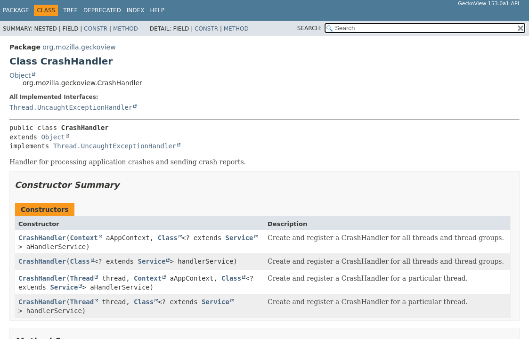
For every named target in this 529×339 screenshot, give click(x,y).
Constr (95, 28)
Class (168, 238)
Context (84, 238)
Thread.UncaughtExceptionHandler (70, 107)
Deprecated (102, 10)
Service (239, 238)
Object (20, 75)
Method (125, 28)
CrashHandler (42, 238)
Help (157, 10)
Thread (82, 278)
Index (136, 10)
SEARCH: (309, 28)
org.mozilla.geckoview (78, 47)
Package (16, 10)
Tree (70, 10)
